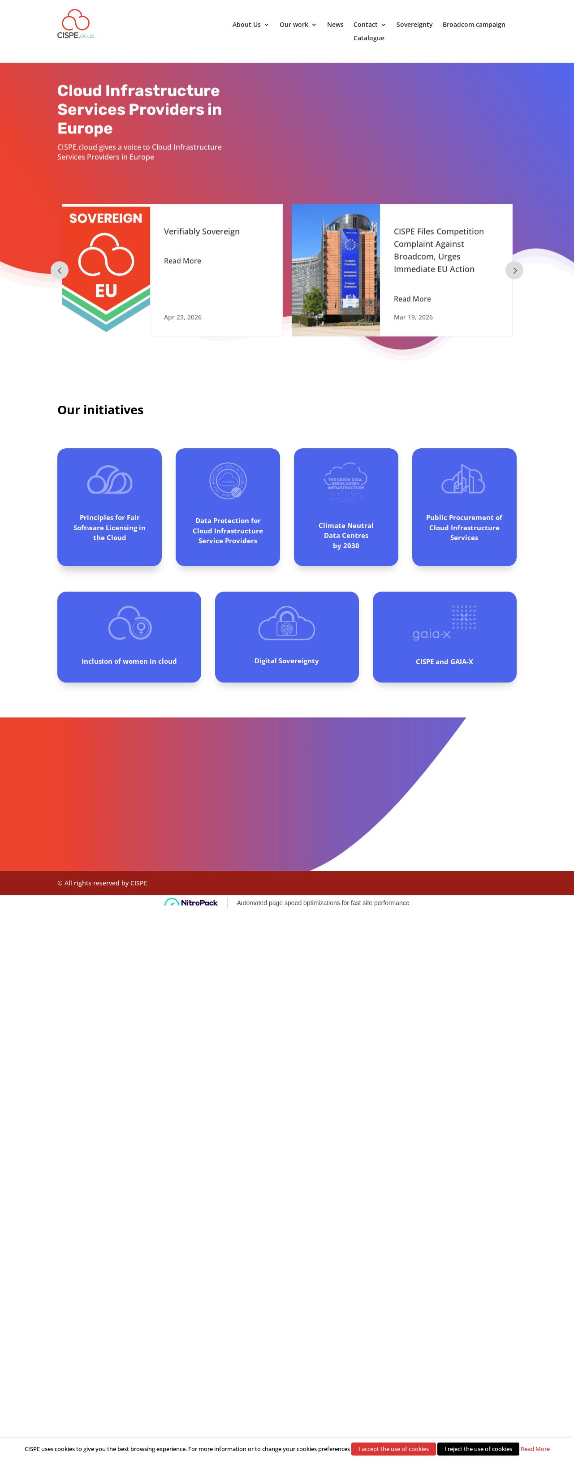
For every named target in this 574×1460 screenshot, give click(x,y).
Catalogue (369, 38)
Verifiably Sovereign (202, 234)
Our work (294, 25)
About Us (247, 25)
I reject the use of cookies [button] (478, 1449)
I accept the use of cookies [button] (393, 1449)
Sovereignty (415, 25)
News (335, 25)
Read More (182, 264)
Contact (366, 25)
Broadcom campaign (474, 25)
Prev (60, 274)
